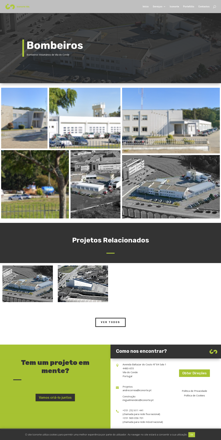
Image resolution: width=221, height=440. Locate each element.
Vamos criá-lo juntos (55, 397)
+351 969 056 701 (133, 418)
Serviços (157, 6)
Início (146, 6)
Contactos (204, 6)
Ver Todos (110, 322)
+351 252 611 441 (133, 410)
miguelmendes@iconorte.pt (138, 400)
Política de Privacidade (194, 390)
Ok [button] (191, 434)
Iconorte (174, 6)
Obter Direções (194, 373)
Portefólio (188, 6)
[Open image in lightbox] (24, 118)
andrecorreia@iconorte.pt (137, 390)
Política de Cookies (194, 395)
